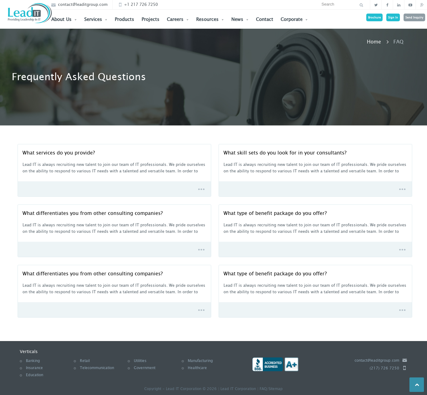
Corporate (294, 19)
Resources (210, 19)
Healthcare (197, 368)
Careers (178, 19)
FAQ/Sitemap (271, 389)
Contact (264, 19)
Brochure (374, 17)
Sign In (393, 17)
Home (374, 42)
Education (34, 375)
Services (95, 19)
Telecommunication (97, 368)
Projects (150, 19)
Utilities (140, 361)
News (239, 19)
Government (144, 368)
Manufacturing (200, 361)
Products (124, 19)
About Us (64, 19)
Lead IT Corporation (238, 389)
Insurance (34, 368)
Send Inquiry (414, 17)
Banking (33, 361)
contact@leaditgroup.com (79, 4)
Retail (85, 361)
